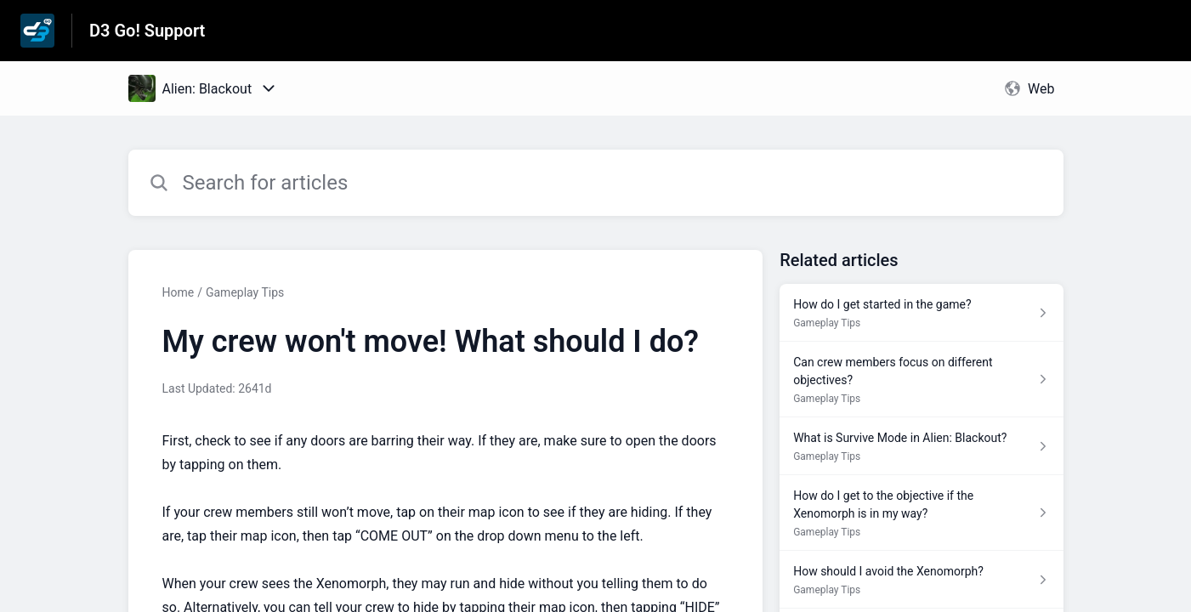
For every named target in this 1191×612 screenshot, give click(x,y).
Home (178, 292)
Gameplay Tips (245, 292)
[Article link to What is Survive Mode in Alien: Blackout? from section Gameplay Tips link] (921, 446)
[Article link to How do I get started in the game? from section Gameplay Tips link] (921, 313)
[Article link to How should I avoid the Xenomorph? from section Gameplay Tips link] (921, 580)
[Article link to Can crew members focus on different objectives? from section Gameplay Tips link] (921, 379)
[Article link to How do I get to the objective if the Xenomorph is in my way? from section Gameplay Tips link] (921, 513)
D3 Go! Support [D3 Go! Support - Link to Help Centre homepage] (147, 30)
